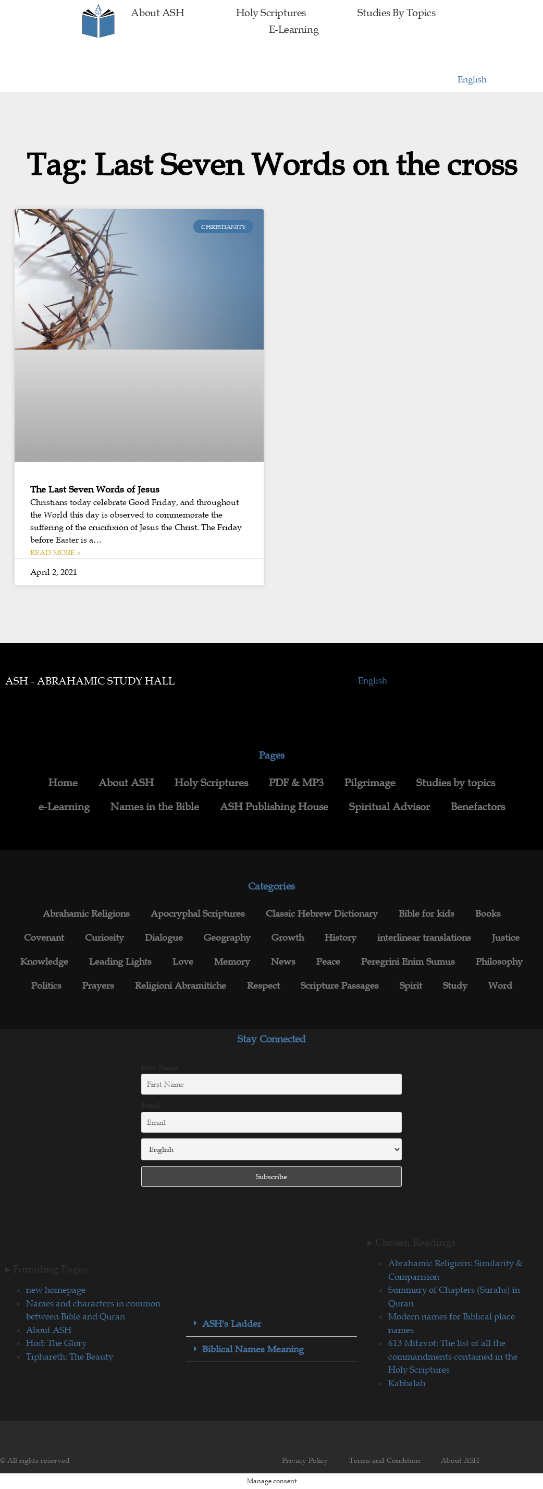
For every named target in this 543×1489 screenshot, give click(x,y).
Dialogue (164, 937)
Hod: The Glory (56, 1343)
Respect (263, 985)
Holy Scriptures (271, 12)
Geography (227, 937)
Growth (288, 937)
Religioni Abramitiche (180, 985)
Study (455, 985)
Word (500, 985)
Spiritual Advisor (389, 806)
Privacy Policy (305, 1460)
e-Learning (294, 29)
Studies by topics (396, 12)
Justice (506, 937)
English (472, 79)
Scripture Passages (340, 985)
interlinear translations (424, 937)
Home (63, 782)
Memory (232, 961)
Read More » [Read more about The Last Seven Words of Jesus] (55, 552)
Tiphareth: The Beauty (69, 1356)
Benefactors (478, 806)
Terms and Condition (384, 1460)
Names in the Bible (154, 806)
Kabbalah (407, 1383)
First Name (159, 1067)
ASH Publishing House (274, 806)
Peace (328, 961)
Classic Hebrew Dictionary (322, 913)
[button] (271, 1324)
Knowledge (44, 961)
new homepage (55, 1289)
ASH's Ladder (231, 1323)
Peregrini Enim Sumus (408, 961)
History (340, 937)
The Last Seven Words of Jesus (94, 489)
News (283, 961)
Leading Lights (120, 961)
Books (488, 913)
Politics (46, 985)
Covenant (44, 937)
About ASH (157, 12)
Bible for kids (426, 913)
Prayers (98, 985)
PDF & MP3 (296, 782)
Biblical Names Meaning (253, 1349)
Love (182, 961)
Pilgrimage (370, 782)
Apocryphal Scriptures (198, 913)
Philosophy (499, 961)
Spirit (411, 985)
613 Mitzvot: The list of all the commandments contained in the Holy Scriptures (452, 1356)
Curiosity (104, 937)
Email (150, 1105)
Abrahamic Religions (86, 913)
